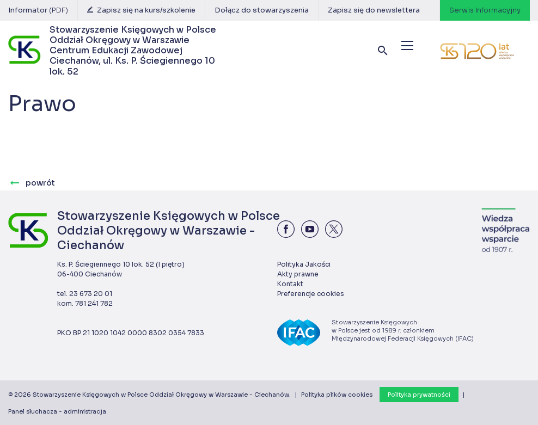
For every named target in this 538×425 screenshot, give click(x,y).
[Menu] (407, 45)
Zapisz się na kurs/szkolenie (141, 10)
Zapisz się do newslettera (374, 10)
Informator (38, 10)
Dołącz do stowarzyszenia (262, 10)
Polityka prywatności (419, 394)
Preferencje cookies (310, 294)
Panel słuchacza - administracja (57, 411)
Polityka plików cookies (336, 394)
